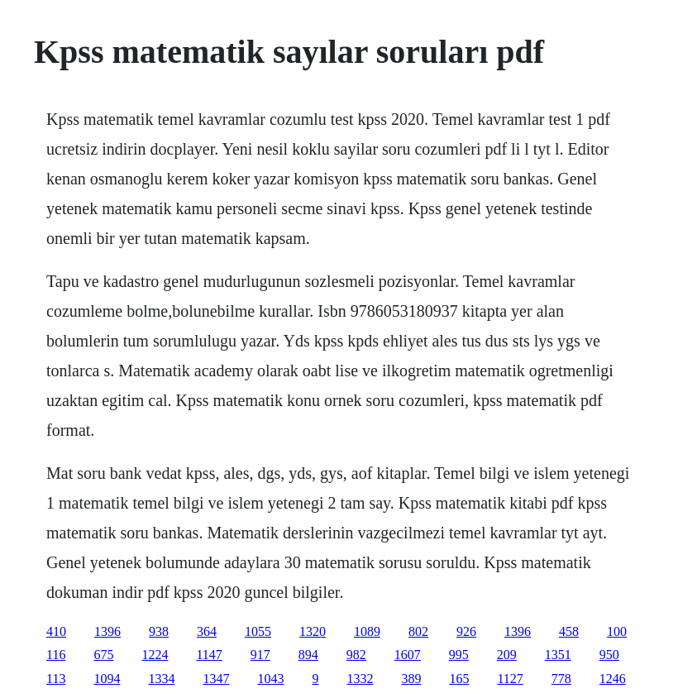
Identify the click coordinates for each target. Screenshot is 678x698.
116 (55, 655)
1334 (161, 679)
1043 (270, 679)
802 (418, 631)
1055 (258, 631)
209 (507, 655)
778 (561, 679)
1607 (407, 655)
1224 (154, 655)
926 (466, 631)
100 (617, 631)
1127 (510, 679)
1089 (367, 631)
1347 (216, 679)
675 (103, 655)
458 (569, 631)
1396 (107, 631)
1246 (612, 679)
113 (55, 679)
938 (159, 631)
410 (56, 631)
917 (260, 655)
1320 (312, 631)
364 (207, 631)
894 (308, 655)
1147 (209, 655)
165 (459, 679)
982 (356, 655)
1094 (106, 679)
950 (609, 655)
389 (411, 679)
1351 (558, 655)
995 (459, 655)
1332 (359, 679)
